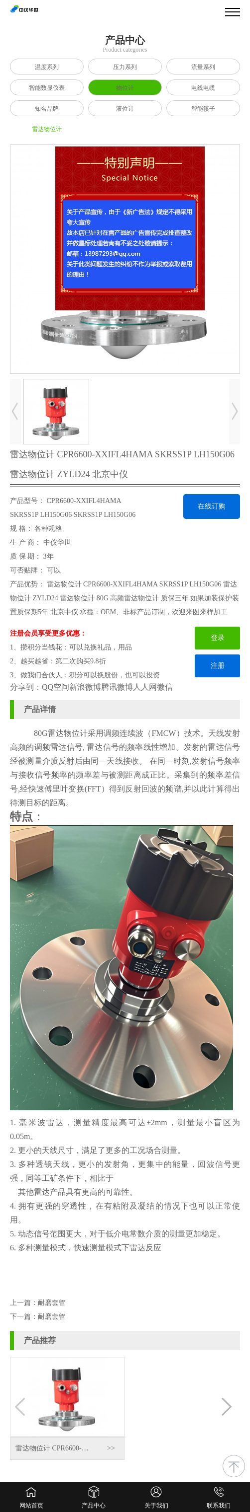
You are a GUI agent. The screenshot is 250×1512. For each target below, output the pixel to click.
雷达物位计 (47, 129)
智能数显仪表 (47, 87)
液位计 (125, 108)
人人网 (145, 687)
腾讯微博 (117, 687)
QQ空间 (55, 687)
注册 (218, 665)
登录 (218, 638)
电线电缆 (203, 87)
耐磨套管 (52, 1302)
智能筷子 (203, 108)
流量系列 (203, 67)
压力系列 (125, 67)
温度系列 (47, 67)
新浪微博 (85, 687)
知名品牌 (47, 108)
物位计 (125, 87)
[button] (228, 1409)
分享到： (26, 687)
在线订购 (212, 506)
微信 (165, 687)
